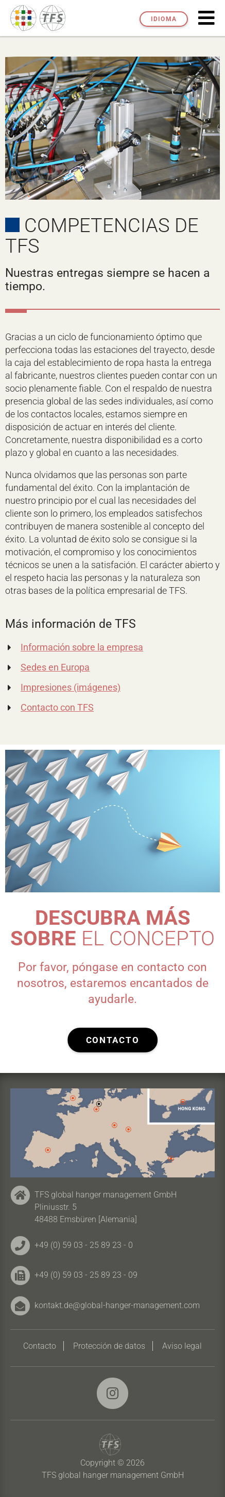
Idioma (164, 19)
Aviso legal (182, 1346)
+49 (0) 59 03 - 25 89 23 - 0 (83, 1245)
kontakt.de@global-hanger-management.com (117, 1305)
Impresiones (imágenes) (70, 687)
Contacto (113, 1040)
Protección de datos (109, 1346)
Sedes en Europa (55, 667)
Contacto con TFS (57, 707)
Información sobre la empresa (82, 647)
